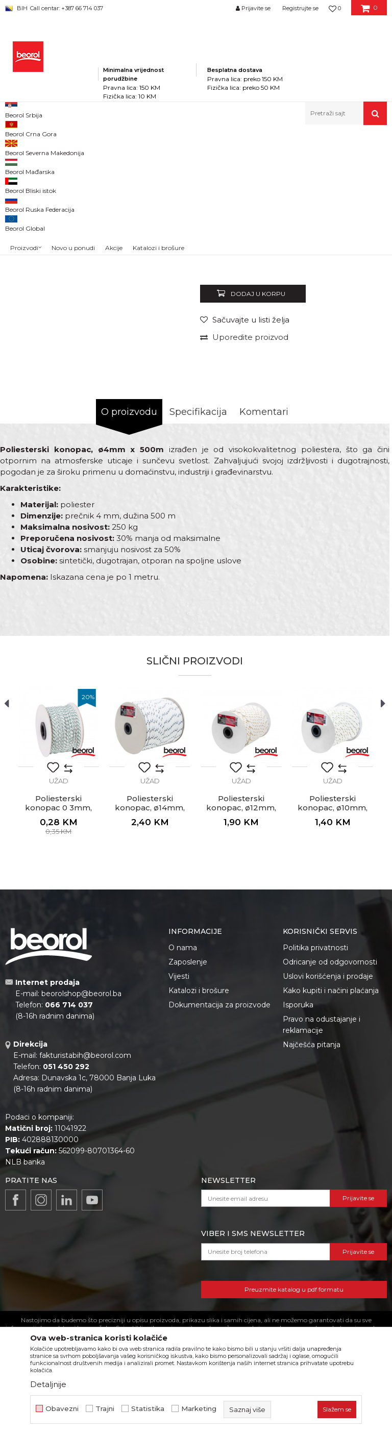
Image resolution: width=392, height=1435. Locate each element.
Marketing (198, 1409)
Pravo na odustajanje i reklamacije (321, 1165)
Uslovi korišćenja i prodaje (328, 1116)
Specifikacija (198, 552)
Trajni (104, 1409)
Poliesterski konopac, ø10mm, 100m (333, 948)
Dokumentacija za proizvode (219, 1145)
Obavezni (62, 1409)
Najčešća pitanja (311, 1185)
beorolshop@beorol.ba (81, 1134)
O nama (182, 1088)
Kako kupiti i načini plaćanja (331, 1130)
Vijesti (178, 1116)
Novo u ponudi (73, 115)
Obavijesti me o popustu (343, 391)
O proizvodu (129, 552)
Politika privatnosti (315, 1088)
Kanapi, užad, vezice (210, 147)
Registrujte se (300, 8)
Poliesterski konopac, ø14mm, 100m (150, 948)
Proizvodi (106, 147)
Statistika (147, 1409)
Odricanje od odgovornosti (330, 1102)
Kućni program (151, 147)
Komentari (263, 552)
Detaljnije (48, 1384)
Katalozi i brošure (198, 1130)
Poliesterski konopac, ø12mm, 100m (241, 948)
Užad (254, 147)
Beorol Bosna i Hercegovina (45, 147)
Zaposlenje (187, 1102)
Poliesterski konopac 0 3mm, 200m (58, 948)
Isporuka (298, 1145)
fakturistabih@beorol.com (85, 1195)
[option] (28, 199)
